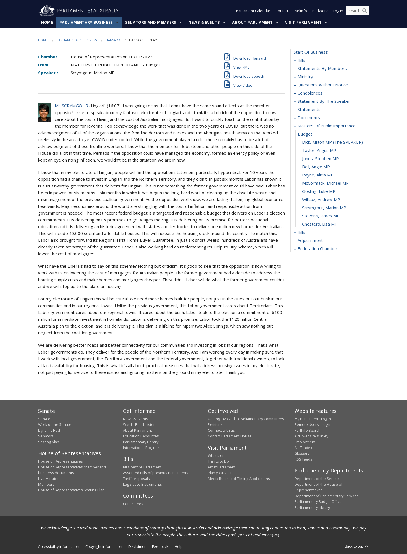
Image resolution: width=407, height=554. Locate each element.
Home (47, 22)
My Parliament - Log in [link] (313, 418)
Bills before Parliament (142, 467)
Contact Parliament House (230, 436)
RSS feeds (303, 459)
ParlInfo (300, 10)
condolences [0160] (310, 93)
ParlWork (320, 10)
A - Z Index (303, 447)
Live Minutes (48, 478)
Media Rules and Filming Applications (239, 478)
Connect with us (221, 430)
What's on (216, 455)
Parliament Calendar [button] (253, 10)
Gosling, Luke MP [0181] (318, 191)
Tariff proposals (136, 478)
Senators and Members (150, 22)
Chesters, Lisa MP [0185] (319, 224)
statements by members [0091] (322, 68)
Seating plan (48, 441)
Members (46, 484)
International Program (141, 447)
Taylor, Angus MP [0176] (319, 150)
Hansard (113, 40)
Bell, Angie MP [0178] (316, 166)
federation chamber (317, 248)
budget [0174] (305, 134)
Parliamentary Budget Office (318, 501)
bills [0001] (301, 60)
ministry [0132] (305, 76)
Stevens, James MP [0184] (321, 216)
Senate (44, 418)
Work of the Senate (54, 424)
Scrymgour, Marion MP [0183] (324, 207)
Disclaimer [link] (137, 546)
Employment (305, 441)
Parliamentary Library (140, 441)
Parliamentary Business (86, 22)
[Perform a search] (364, 10)
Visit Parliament (303, 22)
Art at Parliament (221, 467)
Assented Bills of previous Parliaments (155, 472)
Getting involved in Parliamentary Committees (246, 418)
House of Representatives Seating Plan (71, 489)
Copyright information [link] (103, 546)
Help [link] (179, 546)
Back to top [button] (357, 546)
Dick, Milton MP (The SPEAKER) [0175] (332, 142)
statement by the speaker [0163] (324, 101)
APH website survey (311, 436)
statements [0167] (309, 109)
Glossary (302, 453)
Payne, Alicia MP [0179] (318, 175)
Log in (338, 10)
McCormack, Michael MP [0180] (325, 183)
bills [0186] (301, 232)
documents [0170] (309, 117)
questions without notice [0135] (323, 85)
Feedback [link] (160, 546)
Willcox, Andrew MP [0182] (321, 199)
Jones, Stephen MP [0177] (320, 158)
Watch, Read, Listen (139, 424)
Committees (133, 503)
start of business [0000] (311, 52)
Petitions (215, 424)
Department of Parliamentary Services (327, 495)
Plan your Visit (219, 472)
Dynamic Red (49, 430)
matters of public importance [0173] (327, 125)
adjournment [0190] (310, 240)
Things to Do (218, 461)
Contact (282, 10)
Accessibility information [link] (58, 546)
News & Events (204, 22)
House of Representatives (60, 461)
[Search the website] (357, 10)
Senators (46, 436)
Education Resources (141, 436)
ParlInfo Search (308, 430)
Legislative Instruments (142, 484)
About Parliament (252, 22)
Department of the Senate (317, 478)
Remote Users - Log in (313, 424)
